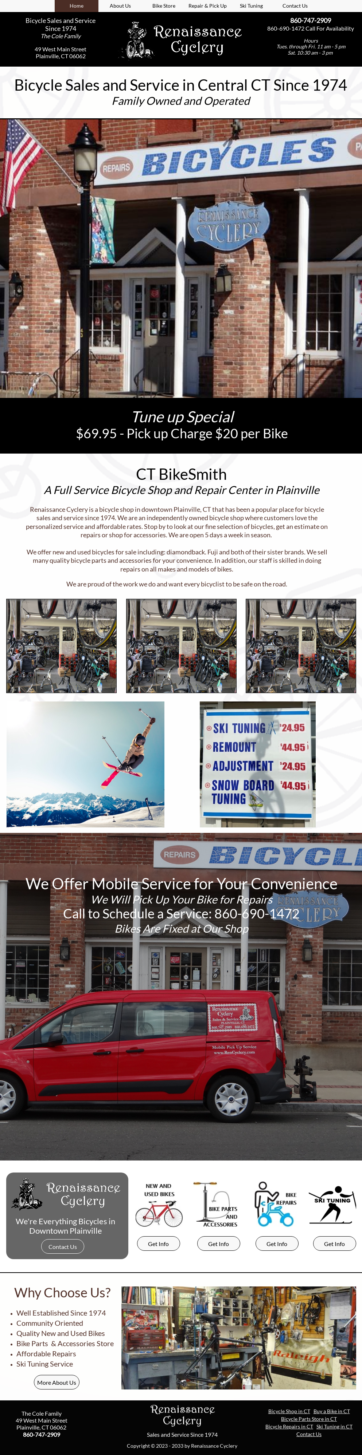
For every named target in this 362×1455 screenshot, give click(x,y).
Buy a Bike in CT (332, 1411)
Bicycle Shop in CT (289, 1411)
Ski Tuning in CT (334, 1426)
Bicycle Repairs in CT (289, 1426)
